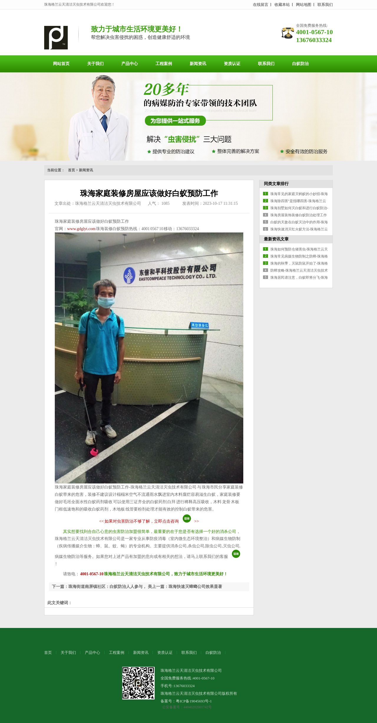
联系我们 (325, 4)
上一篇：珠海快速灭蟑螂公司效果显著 (187, 586)
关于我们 (95, 64)
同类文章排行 (276, 184)
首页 (71, 170)
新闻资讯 (198, 64)
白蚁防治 (300, 64)
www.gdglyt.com (81, 229)
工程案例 (164, 64)
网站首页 (61, 64)
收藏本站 (282, 4)
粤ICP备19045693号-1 (194, 701)
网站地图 (303, 4)
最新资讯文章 (276, 239)
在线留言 (260, 4)
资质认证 (232, 64)
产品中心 (129, 64)
